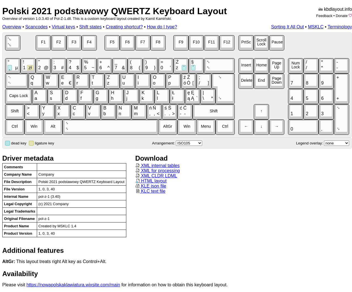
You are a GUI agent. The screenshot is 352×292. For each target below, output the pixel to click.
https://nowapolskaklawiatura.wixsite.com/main (73, 284)
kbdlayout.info (338, 9)
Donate (341, 16)
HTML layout (151, 180)
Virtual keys (63, 26)
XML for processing (157, 170)
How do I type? (162, 26)
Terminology (340, 26)
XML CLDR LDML (156, 175)
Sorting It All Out (287, 26)
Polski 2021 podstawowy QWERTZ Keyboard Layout (114, 11)
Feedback (324, 16)
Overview (11, 26)
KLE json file (150, 186)
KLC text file (150, 191)
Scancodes (36, 26)
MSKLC (315, 26)
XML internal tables (157, 165)
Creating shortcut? (124, 26)
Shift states (90, 26)
